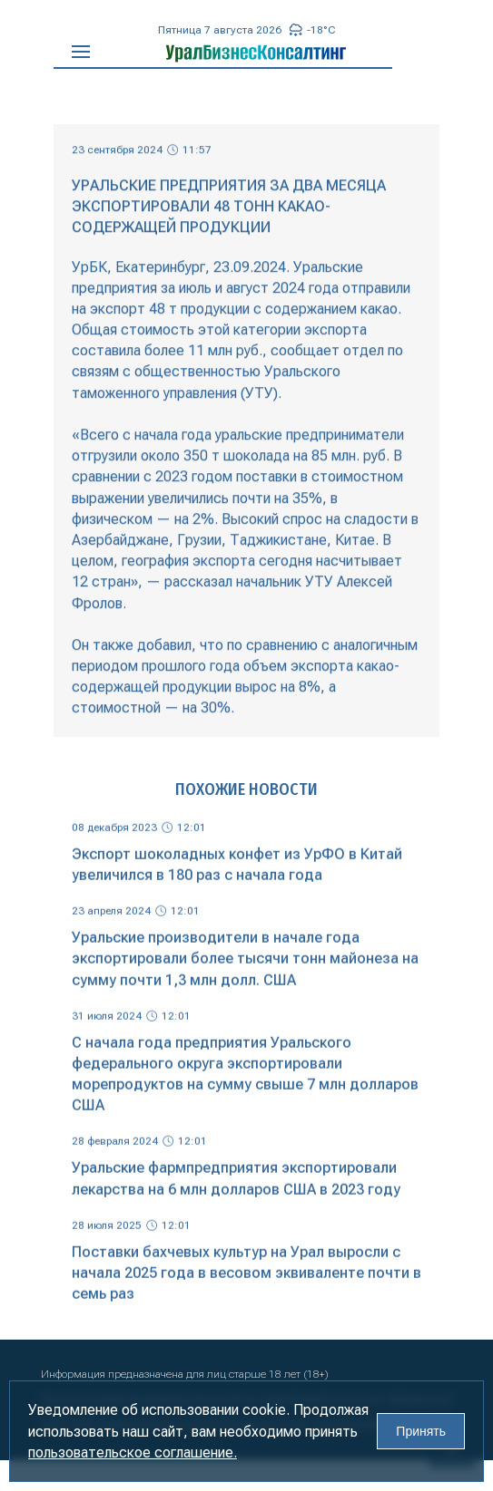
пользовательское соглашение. (132, 1452)
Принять (421, 1431)
